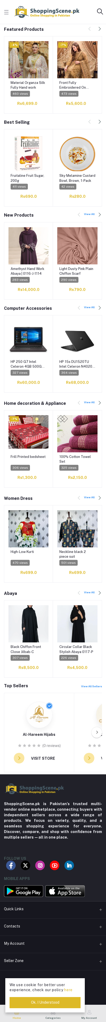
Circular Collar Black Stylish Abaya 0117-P (76, 649)
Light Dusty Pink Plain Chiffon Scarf (76, 271)
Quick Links (14, 909)
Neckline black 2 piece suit (72, 554)
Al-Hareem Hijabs (39, 734)
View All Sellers (91, 686)
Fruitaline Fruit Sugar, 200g (27, 178)
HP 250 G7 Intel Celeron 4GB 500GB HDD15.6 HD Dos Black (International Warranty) (27, 364)
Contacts (12, 926)
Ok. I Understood (45, 1002)
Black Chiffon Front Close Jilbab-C (26, 649)
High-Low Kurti (22, 552)
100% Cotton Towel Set (75, 459)
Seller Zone (14, 961)
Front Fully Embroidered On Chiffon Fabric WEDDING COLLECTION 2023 (74, 85)
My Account (14, 943)
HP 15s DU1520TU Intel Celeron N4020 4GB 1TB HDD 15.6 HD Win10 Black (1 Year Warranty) (77, 364)
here (68, 990)
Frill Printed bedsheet (28, 457)
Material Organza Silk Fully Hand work (28, 85)
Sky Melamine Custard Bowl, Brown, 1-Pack (77, 178)
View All (89, 214)
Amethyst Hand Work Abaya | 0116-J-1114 (27, 271)
